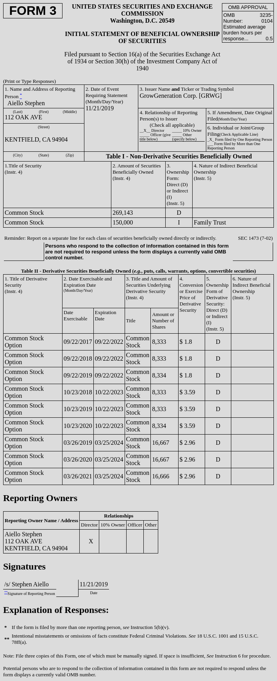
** (5, 592)
